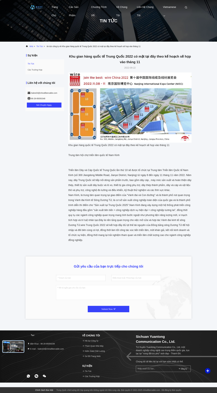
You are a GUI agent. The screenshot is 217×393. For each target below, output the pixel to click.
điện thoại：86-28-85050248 (41, 344)
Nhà (31, 46)
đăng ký (182, 368)
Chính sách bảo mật (44, 390)
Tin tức (39, 46)
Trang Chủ (54, 8)
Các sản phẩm (73, 8)
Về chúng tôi (121, 8)
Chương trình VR (99, 8)
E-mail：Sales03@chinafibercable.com (45, 349)
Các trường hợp (35, 70)
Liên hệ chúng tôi (145, 8)
